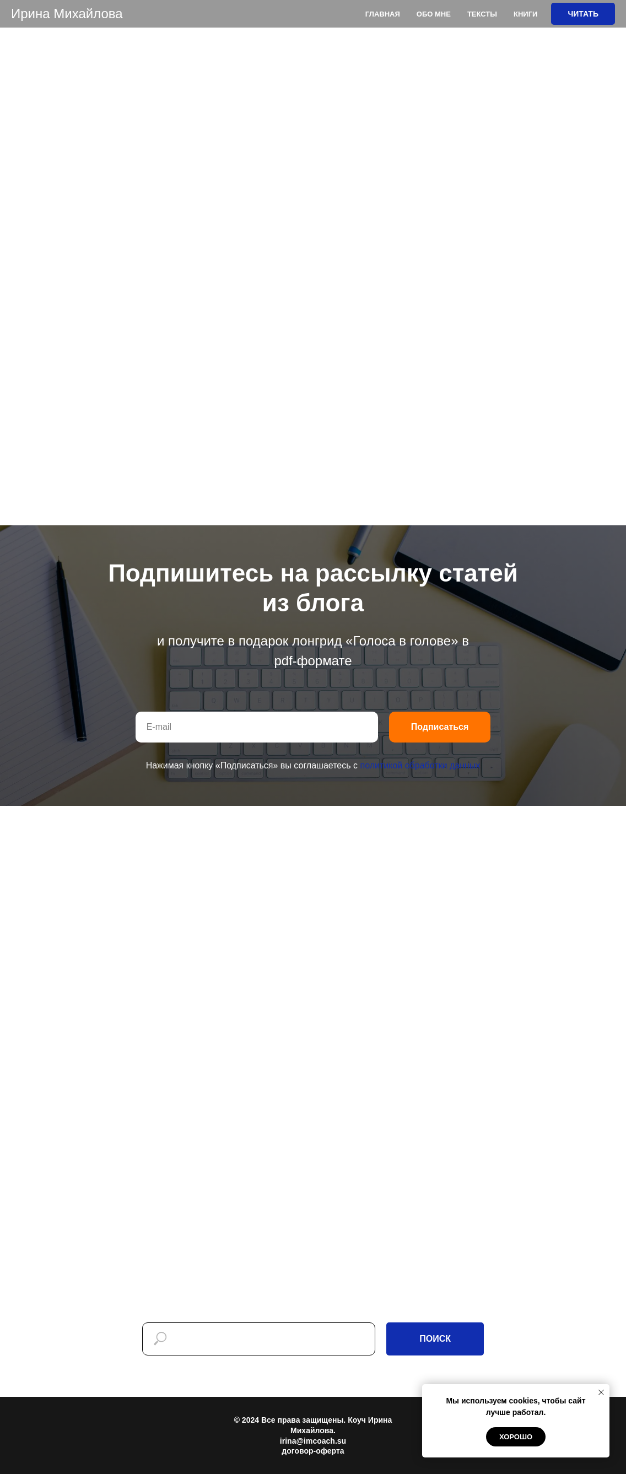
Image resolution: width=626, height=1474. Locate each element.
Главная (382, 14)
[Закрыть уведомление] (601, 1392)
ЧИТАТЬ (583, 13)
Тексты (482, 14)
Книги (525, 14)
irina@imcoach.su (313, 1441)
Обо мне (434, 14)
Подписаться (440, 726)
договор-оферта (313, 1450)
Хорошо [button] (515, 1437)
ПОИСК (435, 1338)
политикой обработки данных (420, 765)
